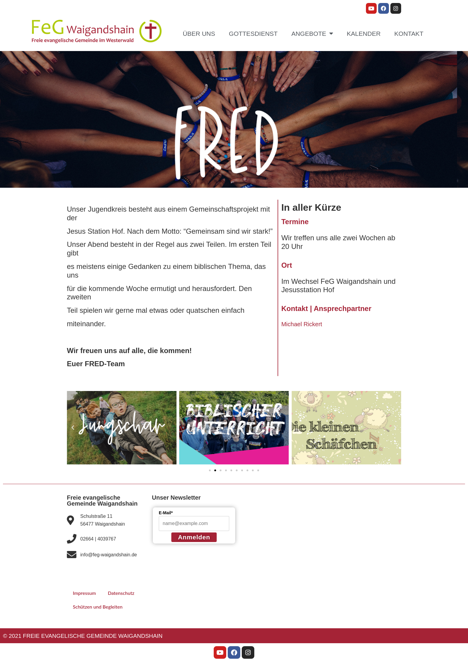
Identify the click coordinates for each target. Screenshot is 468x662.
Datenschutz (124, 592)
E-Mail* (166, 512)
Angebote (312, 33)
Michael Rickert (301, 324)
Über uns (199, 33)
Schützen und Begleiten (100, 606)
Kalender (364, 33)
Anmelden (194, 537)
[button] (73, 428)
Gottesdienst (253, 33)
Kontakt (409, 33)
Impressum (85, 592)
